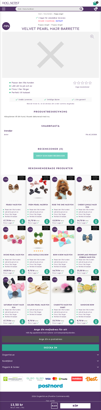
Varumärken (48, 14)
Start (40, 14)
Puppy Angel (56, 25)
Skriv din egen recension (50, 156)
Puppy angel (58, 14)
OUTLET (59, 21)
